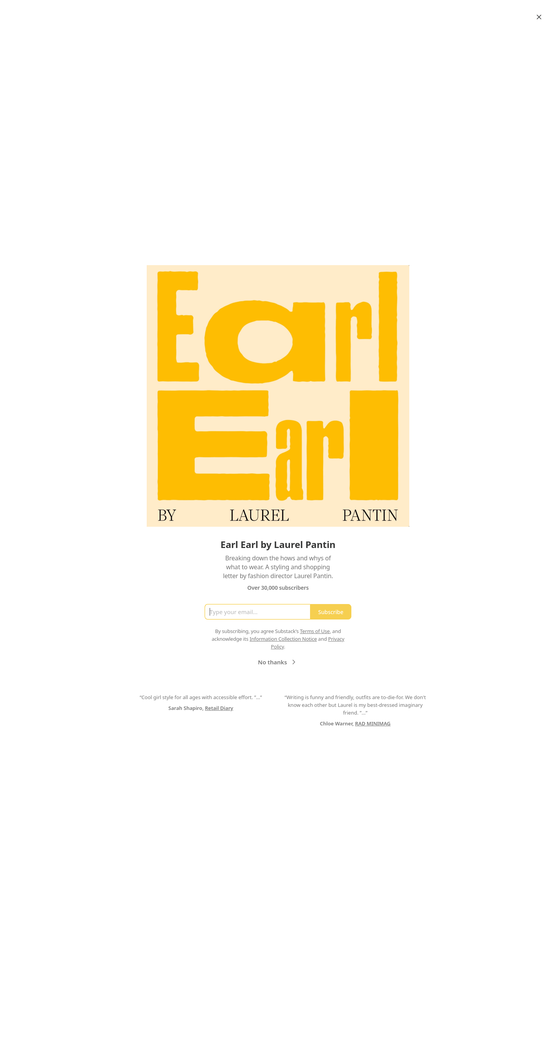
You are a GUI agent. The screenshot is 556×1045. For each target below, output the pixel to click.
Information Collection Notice (283, 638)
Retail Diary (219, 708)
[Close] (539, 17)
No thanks (278, 662)
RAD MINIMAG (373, 723)
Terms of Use (315, 631)
